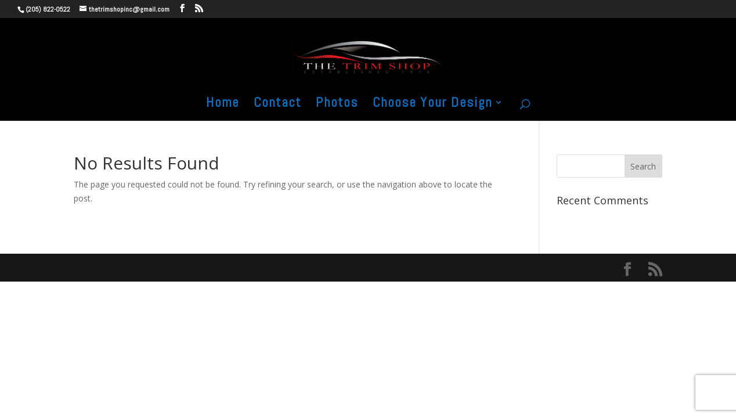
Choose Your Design (432, 104)
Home (222, 104)
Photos (337, 104)
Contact (277, 104)
